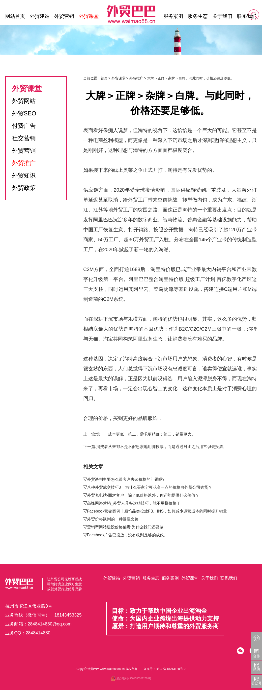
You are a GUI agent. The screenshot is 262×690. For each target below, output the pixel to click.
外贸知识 (24, 175)
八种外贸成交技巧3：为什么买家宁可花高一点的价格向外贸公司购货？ (149, 487)
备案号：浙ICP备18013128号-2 (164, 669)
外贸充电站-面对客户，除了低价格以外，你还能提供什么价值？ (143, 495)
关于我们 (222, 16)
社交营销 (24, 138)
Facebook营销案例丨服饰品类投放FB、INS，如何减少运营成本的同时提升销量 (157, 511)
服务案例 (173, 16)
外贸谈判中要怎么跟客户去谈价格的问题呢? (126, 479)
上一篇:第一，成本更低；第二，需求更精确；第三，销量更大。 (139, 434)
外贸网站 (24, 101)
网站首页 (15, 16)
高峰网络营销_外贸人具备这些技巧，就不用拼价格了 (133, 503)
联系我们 (247, 16)
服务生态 (198, 16)
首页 (104, 78)
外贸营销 (64, 16)
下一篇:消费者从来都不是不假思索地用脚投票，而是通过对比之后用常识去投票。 (155, 447)
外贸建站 (40, 16)
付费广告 (24, 125)
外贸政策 (24, 187)
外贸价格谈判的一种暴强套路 (113, 519)
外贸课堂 (89, 16)
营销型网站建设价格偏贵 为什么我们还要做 (125, 527)
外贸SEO (24, 113)
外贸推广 (24, 163)
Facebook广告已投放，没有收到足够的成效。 (127, 535)
